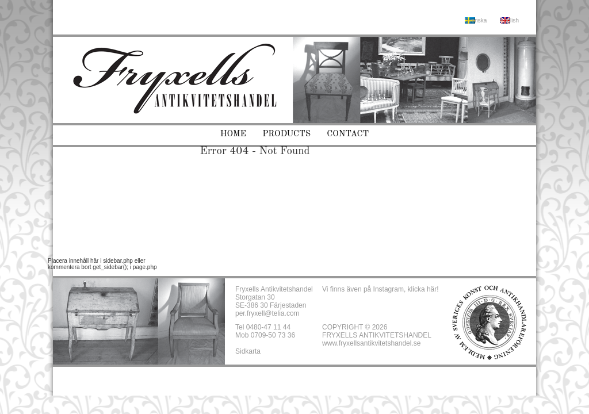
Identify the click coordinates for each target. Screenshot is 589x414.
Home (233, 134)
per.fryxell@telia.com (267, 313)
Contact (348, 134)
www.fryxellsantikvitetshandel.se (371, 343)
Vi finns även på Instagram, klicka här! (380, 289)
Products (286, 134)
